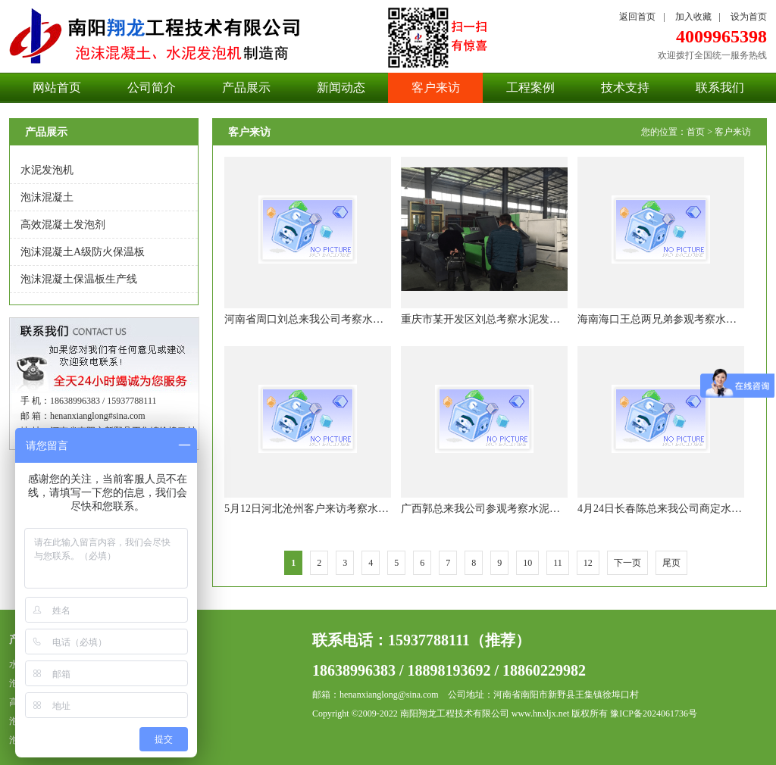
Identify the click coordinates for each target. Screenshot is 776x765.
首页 (696, 131)
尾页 (671, 562)
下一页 (627, 562)
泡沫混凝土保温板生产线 (78, 279)
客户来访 (733, 131)
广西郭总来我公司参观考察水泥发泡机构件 (501, 508)
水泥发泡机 (47, 170)
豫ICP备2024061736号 (653, 713)
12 (588, 562)
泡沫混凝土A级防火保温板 (82, 252)
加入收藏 (693, 16)
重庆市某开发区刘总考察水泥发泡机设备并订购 (512, 319)
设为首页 (749, 16)
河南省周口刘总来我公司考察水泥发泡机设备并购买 (346, 319)
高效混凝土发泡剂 (62, 224)
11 (557, 562)
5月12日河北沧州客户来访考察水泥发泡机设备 (333, 508)
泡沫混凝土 (47, 197)
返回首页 (637, 16)
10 (527, 562)
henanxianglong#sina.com (98, 416)
